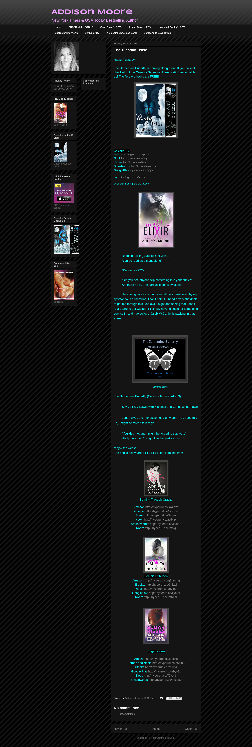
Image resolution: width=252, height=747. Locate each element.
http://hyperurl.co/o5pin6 (168, 663)
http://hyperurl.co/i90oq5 (135, 162)
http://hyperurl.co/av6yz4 (160, 519)
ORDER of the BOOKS (80, 27)
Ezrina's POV (92, 33)
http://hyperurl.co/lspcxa (162, 658)
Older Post (191, 728)
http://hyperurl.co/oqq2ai (143, 166)
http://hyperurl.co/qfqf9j (141, 170)
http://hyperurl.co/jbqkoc (161, 515)
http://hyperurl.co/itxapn (165, 524)
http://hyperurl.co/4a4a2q (161, 507)
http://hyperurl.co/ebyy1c (164, 671)
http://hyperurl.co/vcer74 (162, 511)
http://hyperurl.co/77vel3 (160, 675)
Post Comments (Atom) (163, 738)
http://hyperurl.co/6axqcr (132, 177)
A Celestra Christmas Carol (122, 33)
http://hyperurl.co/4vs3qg (134, 158)
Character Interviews (66, 33)
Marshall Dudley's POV (172, 27)
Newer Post (121, 728)
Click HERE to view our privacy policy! (64, 87)
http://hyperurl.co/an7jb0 (160, 588)
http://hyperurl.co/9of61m (160, 597)
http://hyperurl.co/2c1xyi (161, 667)
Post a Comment (126, 714)
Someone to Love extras (157, 33)
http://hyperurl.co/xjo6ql (164, 593)
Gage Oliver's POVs (111, 27)
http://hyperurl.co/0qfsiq (160, 528)
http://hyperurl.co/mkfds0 (165, 679)
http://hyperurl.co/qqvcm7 (136, 154)
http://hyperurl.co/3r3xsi (161, 584)
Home (58, 27)
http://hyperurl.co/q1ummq (162, 580)
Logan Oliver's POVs (140, 27)
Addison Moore (92, 12)
